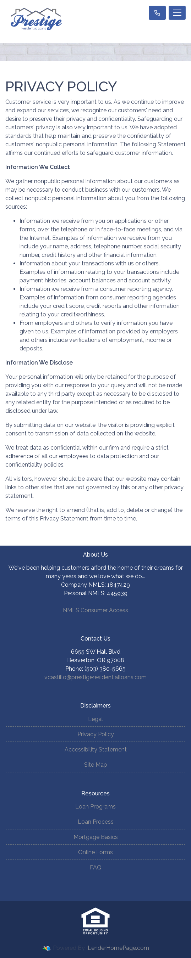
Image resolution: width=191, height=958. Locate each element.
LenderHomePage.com (118, 948)
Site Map (95, 764)
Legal (95, 719)
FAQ (96, 867)
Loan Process (96, 821)
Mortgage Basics (95, 837)
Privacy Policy (95, 734)
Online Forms (95, 852)
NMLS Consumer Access (95, 610)
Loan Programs (95, 806)
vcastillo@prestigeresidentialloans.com (95, 677)
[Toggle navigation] (177, 13)
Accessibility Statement (96, 749)
